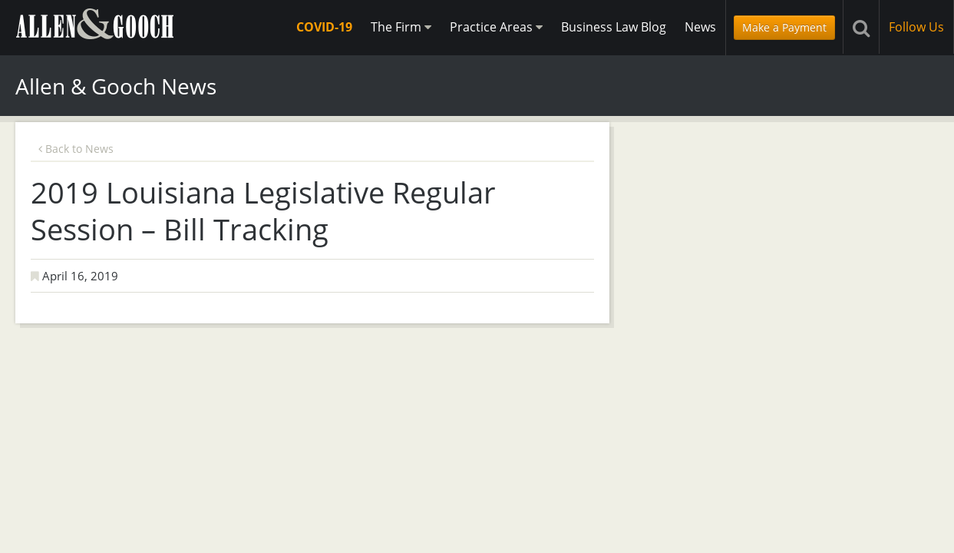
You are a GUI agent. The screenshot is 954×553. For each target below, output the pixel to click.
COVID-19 (324, 26)
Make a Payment (784, 27)
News (700, 26)
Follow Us (916, 26)
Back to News (76, 148)
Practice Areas (496, 26)
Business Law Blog (613, 26)
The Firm (401, 26)
